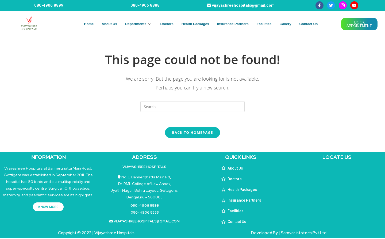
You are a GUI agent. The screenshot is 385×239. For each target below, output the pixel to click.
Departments (138, 24)
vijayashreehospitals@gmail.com (243, 5)
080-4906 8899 (48, 5)
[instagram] (343, 5)
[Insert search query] (192, 106)
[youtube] (354, 5)
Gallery (285, 24)
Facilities (264, 24)
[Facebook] (319, 5)
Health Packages (195, 24)
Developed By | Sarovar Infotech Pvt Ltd (288, 234)
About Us (109, 24)
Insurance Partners (233, 24)
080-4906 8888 (145, 5)
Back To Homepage (192, 133)
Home (89, 24)
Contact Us (308, 24)
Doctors (167, 24)
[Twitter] (331, 5)
